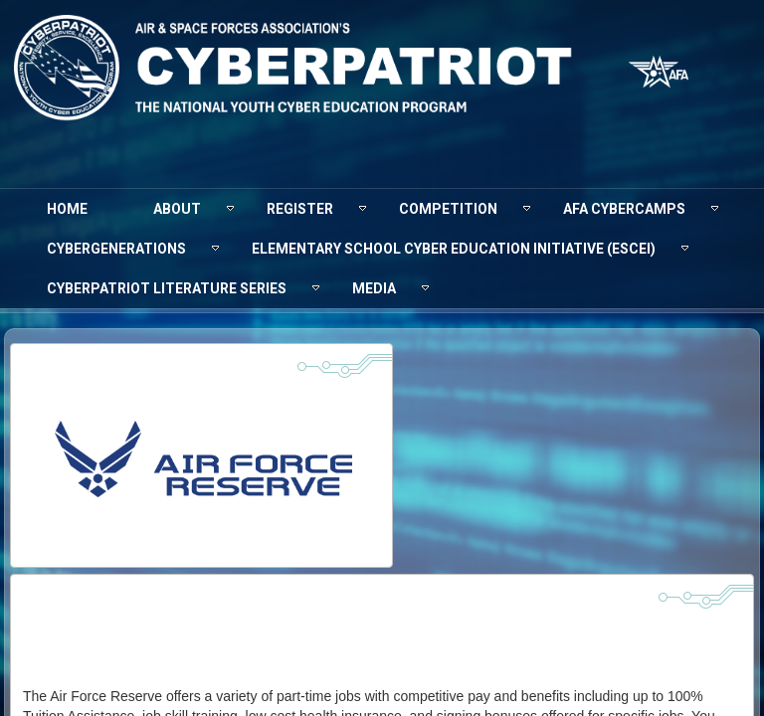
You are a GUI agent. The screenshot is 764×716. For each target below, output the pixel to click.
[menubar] (382, 248)
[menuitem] (67, 209)
